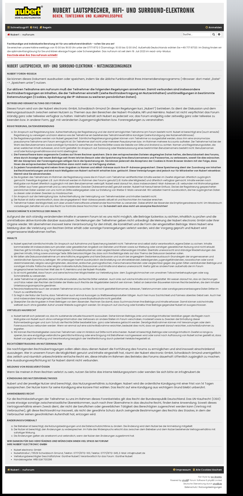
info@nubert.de (189, 372)
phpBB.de (217, 483)
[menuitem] (34, 27)
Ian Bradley (216, 477)
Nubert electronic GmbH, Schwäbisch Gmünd (75, 108)
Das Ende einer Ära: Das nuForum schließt (32, 55)
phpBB (185, 480)
